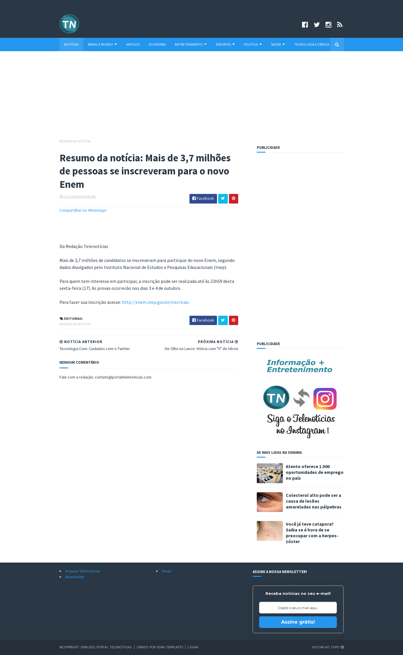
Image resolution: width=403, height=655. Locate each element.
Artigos (133, 44)
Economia (157, 44)
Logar (193, 647)
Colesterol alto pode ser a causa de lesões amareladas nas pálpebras (313, 501)
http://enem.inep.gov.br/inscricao (155, 302)
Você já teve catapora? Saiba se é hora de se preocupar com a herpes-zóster (312, 532)
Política (253, 44)
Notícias (71, 44)
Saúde (278, 44)
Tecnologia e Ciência (311, 44)
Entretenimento (191, 44)
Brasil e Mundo (102, 44)
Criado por (147, 647)
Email (166, 571)
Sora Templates (170, 647)
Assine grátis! (298, 622)
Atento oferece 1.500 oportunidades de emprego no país (315, 472)
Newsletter (75, 576)
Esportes (225, 44)
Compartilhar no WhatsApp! (82, 210)
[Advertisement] (201, 97)
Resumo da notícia (75, 141)
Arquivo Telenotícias (82, 571)
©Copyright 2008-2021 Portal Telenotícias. (95, 647)
